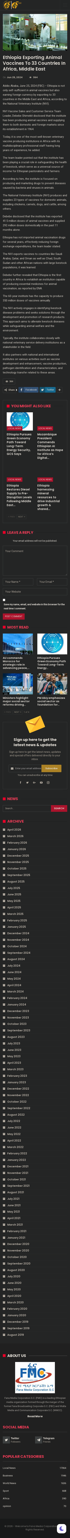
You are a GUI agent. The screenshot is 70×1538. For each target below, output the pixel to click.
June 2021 (14, 1205)
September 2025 (18, 875)
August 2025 (16, 881)
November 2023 (18, 1017)
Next (21, 517)
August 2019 (15, 1335)
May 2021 (13, 1212)
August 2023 (16, 1037)
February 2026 (17, 843)
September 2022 (18, 1108)
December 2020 (18, 1244)
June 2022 (14, 1127)
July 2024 (13, 966)
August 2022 (16, 1115)
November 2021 (17, 1173)
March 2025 (15, 914)
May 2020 (14, 1289)
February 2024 (17, 998)
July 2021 (13, 1199)
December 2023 (18, 1011)
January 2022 (16, 1160)
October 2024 (17, 946)
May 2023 (14, 1056)
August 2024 (16, 959)
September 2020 (18, 1263)
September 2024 (18, 953)
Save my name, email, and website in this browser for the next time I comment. (34, 606)
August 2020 (16, 1270)
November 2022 (18, 1095)
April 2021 (13, 1218)
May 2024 (14, 979)
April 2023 (14, 1063)
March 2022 (15, 1147)
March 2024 (15, 991)
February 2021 (16, 1231)
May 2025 (14, 901)
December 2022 (18, 1089)
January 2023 (16, 1082)
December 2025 (18, 856)
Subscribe (51, 768)
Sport (6, 1490)
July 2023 (13, 1043)
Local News (14, 428)
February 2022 (17, 1153)
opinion (7, 1506)
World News (9, 1483)
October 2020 (17, 1257)
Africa (6, 1498)
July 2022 (13, 1121)
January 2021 (16, 1238)
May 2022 (14, 1134)
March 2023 (15, 1069)
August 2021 (15, 1192)
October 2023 (17, 1024)
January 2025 (16, 927)
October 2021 (16, 1179)
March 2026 (15, 836)
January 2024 (16, 1004)
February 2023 (17, 1076)
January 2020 (16, 1315)
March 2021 (15, 1225)
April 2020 (14, 1296)
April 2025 (14, 907)
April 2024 (14, 985)
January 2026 (16, 849)
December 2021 (17, 1166)
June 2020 (14, 1283)
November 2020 (18, 1250)
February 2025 (17, 920)
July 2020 (13, 1276)
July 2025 (13, 888)
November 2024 (18, 940)
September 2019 (18, 1328)
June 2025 (14, 894)
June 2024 (14, 972)
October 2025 (17, 868)
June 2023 (14, 1050)
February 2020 (17, 1309)
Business (8, 1475)
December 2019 (17, 1322)
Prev (11, 517)
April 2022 (14, 1140)
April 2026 (14, 830)
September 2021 (18, 1186)
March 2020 (15, 1302)
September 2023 (18, 1030)
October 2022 (17, 1102)
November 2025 (18, 862)
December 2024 (18, 933)
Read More (35, 1416)
